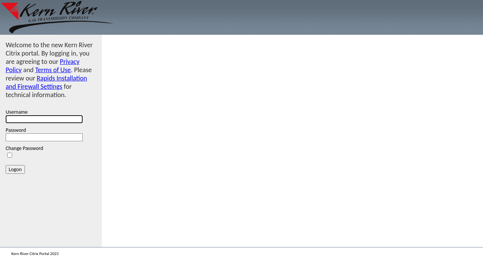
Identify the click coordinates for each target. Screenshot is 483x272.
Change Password (24, 148)
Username (17, 112)
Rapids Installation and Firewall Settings (46, 82)
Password (16, 130)
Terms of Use (53, 70)
